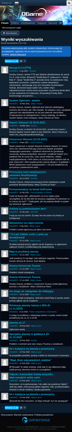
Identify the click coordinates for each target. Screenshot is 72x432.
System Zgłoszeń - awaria (24, 100)
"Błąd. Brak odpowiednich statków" (30, 360)
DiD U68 (34, 212)
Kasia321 (13, 71)
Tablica (15, 22)
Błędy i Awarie (36, 104)
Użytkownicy (28, 22)
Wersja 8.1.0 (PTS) (20, 67)
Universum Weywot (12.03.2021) (28, 139)
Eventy (34, 126)
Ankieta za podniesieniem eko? (27, 208)
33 (21, 61)
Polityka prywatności (43, 415)
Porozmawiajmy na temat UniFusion (30, 189)
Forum (4, 22)
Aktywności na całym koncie (26, 223)
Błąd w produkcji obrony (24, 251)
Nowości (33, 71)
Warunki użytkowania (23, 415)
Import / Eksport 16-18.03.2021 (27, 122)
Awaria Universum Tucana (24, 265)
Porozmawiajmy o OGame (41, 192)
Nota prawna (7, 415)
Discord (53, 22)
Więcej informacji (18, 54)
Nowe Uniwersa (36, 142)
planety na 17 (17, 322)
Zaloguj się (7, 3)
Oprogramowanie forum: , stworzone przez (36, 427)
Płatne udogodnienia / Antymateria (42, 312)
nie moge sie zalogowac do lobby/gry (31, 291)
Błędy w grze (35, 226)
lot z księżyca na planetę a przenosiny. (32, 348)
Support (41, 22)
